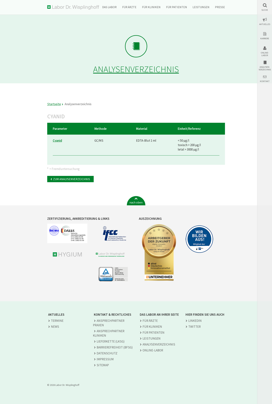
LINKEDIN (195, 321)
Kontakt (265, 81)
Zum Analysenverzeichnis (71, 179)
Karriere (264, 38)
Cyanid (57, 140)
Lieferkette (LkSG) (111, 341)
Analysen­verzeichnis (159, 344)
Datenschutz (107, 353)
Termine (57, 321)
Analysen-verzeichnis (265, 68)
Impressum (105, 359)
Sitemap (103, 365)
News (55, 327)
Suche (264, 10)
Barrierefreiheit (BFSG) (115, 347)
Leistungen (201, 7)
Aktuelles (264, 24)
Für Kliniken (151, 7)
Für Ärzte (129, 7)
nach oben (136, 202)
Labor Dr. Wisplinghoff (73, 7)
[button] (264, 7)
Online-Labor (265, 54)
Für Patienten (176, 7)
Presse (220, 7)
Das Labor (109, 7)
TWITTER (194, 327)
